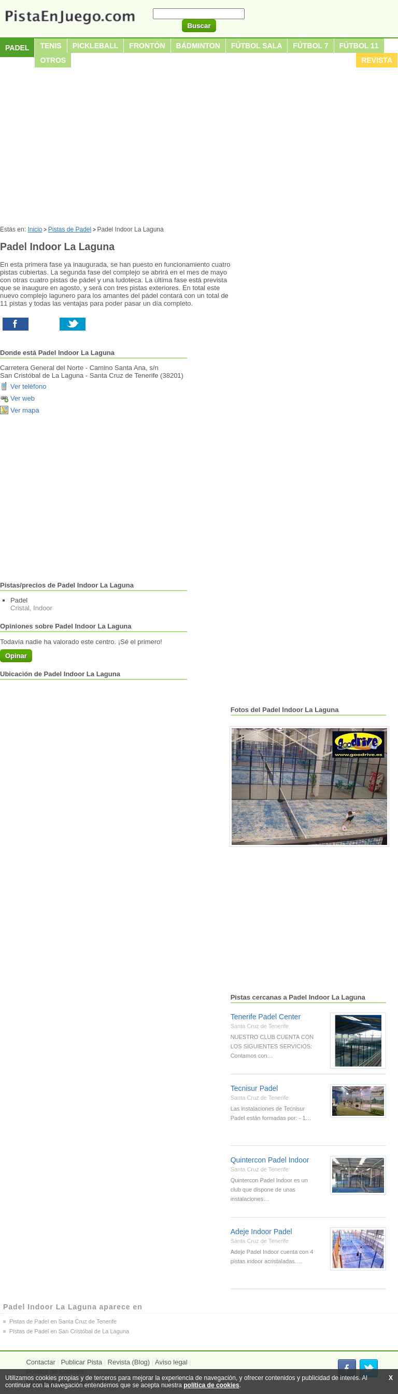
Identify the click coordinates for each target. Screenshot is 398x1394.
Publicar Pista (81, 1362)
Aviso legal (171, 1362)
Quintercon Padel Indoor (270, 1160)
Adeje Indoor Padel (261, 1231)
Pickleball (96, 46)
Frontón (147, 46)
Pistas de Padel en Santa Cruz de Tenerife (63, 1321)
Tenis (50, 46)
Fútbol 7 (310, 46)
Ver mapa (24, 410)
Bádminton (198, 46)
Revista (376, 60)
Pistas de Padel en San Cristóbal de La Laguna (69, 1331)
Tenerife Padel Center (266, 1017)
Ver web (22, 398)
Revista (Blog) (129, 1362)
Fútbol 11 (359, 46)
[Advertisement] (199, 148)
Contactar (40, 1362)
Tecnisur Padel (254, 1088)
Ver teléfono (28, 386)
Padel (17, 48)
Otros (53, 60)
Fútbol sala (256, 46)
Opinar (16, 656)
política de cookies (211, 1385)
